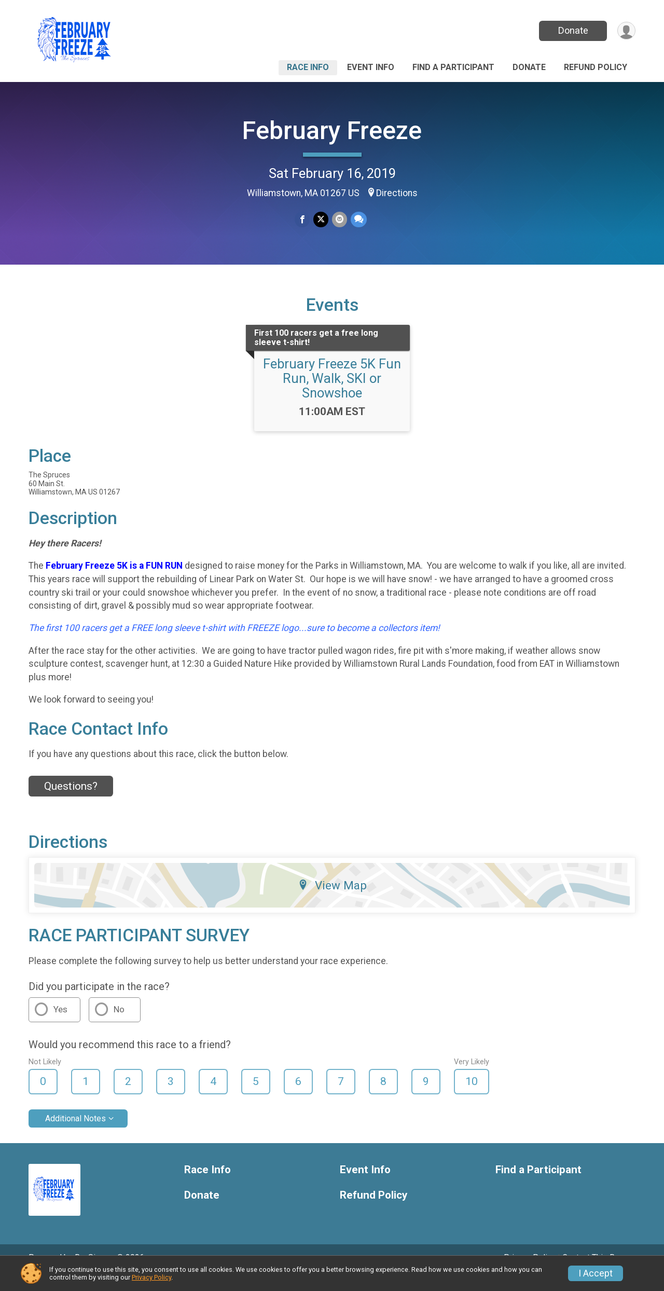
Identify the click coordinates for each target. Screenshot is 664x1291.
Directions (397, 193)
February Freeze (332, 130)
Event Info (370, 67)
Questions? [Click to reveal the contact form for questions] (71, 800)
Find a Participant (453, 67)
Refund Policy (595, 67)
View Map (332, 900)
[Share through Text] (358, 219)
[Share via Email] (339, 219)
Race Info (308, 67)
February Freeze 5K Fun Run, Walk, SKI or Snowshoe (332, 392)
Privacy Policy (151, 1277)
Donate (572, 30)
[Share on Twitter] (320, 219)
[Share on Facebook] (302, 219)
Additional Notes (75, 1132)
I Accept (595, 1273)
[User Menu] (625, 30)
